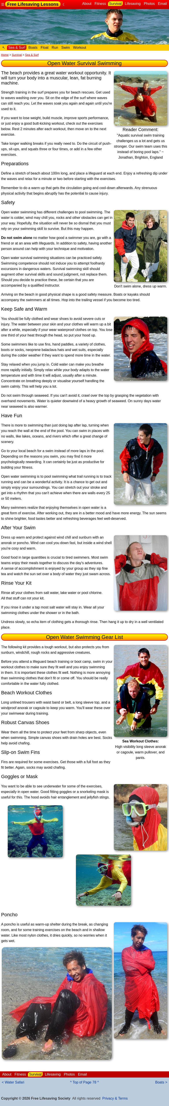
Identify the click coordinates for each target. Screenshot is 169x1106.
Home (5, 54)
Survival (115, 4)
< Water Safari (13, 1082)
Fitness (100, 4)
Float (45, 47)
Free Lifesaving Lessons (32, 4)
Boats (32, 47)
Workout (79, 47)
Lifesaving (133, 4)
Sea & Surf (16, 47)
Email (162, 4)
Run (55, 47)
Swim (65, 47)
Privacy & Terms (115, 1098)
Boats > (161, 1082)
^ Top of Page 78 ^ (84, 1082)
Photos (149, 4)
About (87, 4)
